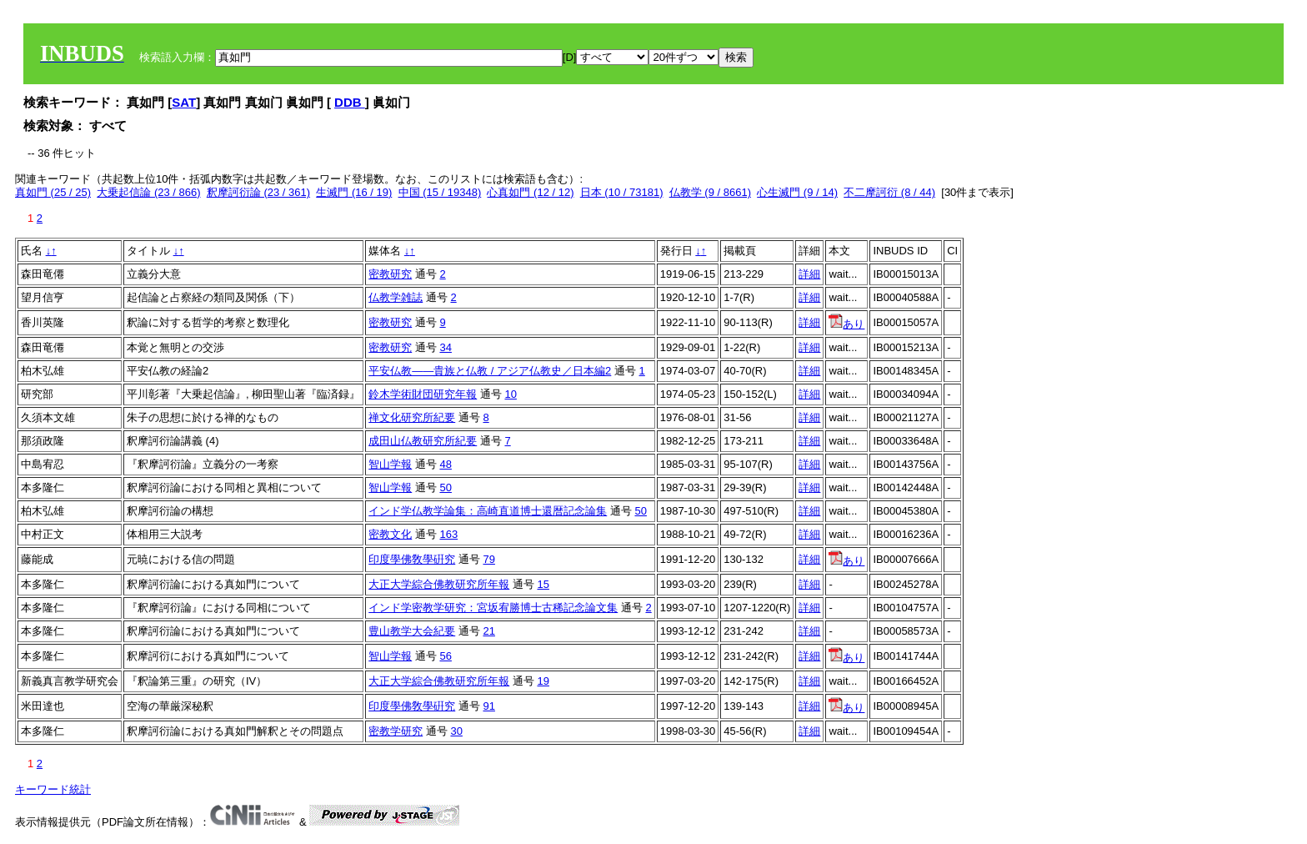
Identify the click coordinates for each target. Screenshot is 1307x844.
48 (445, 464)
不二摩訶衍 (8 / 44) (889, 192)
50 (445, 487)
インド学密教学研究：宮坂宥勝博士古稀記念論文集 (493, 607)
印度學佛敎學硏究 (411, 559)
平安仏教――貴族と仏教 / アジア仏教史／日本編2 (489, 370)
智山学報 (390, 464)
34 (445, 347)
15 (542, 584)
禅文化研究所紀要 (411, 417)
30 (456, 731)
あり (846, 324)
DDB (349, 102)
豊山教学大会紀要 (411, 631)
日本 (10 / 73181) (622, 192)
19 (542, 681)
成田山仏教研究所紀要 (422, 441)
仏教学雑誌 (395, 297)
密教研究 (390, 274)
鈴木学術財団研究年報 (422, 394)
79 (488, 559)
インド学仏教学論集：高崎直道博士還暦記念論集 (487, 511)
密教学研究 (395, 731)
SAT (184, 102)
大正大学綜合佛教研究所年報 (438, 584)
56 (445, 656)
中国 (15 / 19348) (440, 192)
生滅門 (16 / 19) (354, 192)
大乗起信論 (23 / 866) (148, 192)
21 (488, 631)
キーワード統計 (53, 789)
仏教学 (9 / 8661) (710, 192)
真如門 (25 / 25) (53, 192)
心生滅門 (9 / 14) (797, 192)
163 (448, 534)
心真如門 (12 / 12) (530, 192)
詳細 (809, 274)
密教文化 (390, 534)
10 (510, 394)
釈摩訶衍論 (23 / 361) (258, 192)
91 (488, 706)
